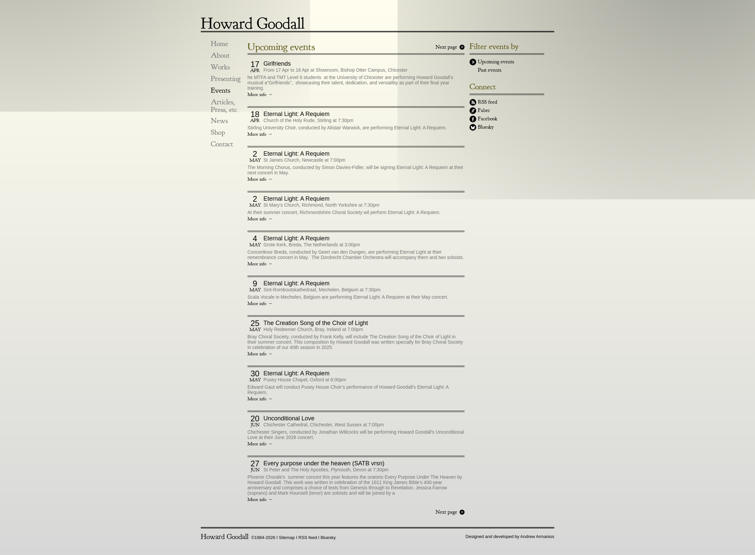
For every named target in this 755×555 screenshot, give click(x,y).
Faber (484, 110)
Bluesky (486, 127)
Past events (489, 70)
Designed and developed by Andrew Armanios (510, 536)
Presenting (226, 79)
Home (219, 44)
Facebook (487, 118)
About (220, 55)
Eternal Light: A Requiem (296, 114)
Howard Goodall (252, 21)
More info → (259, 94)
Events (220, 90)
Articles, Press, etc (224, 106)
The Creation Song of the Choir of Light (315, 323)
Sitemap (287, 537)
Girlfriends (277, 63)
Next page (446, 47)
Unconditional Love (288, 418)
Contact (222, 144)
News (219, 121)
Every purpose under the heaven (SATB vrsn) (324, 463)
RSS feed (487, 102)
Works (220, 67)
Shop (218, 132)
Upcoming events (496, 61)
